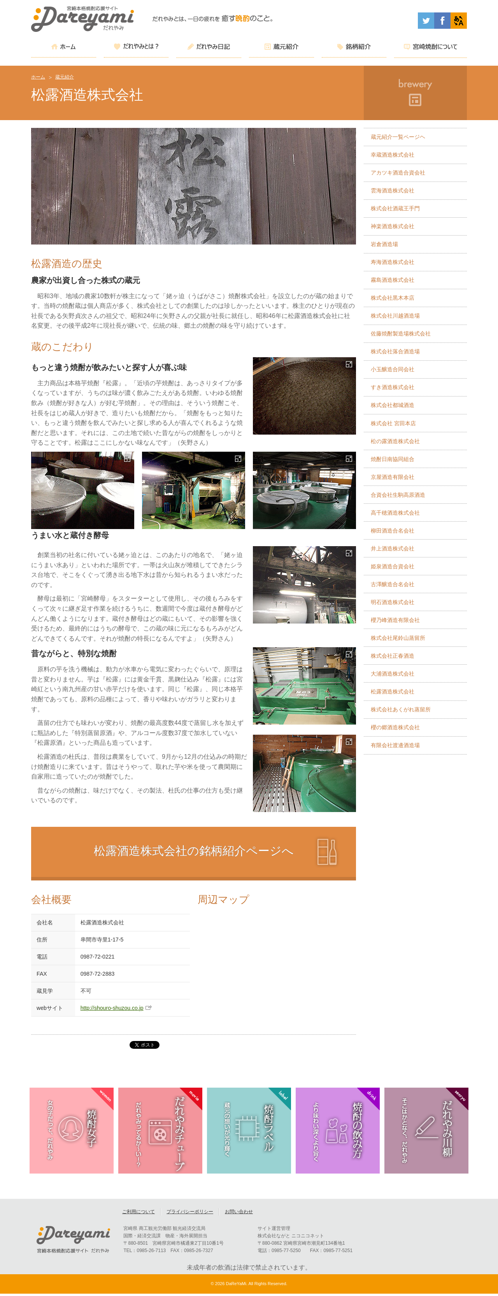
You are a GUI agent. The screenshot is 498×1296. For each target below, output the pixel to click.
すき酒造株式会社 (392, 387)
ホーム (38, 77)
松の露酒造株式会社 (395, 441)
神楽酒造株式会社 (392, 226)
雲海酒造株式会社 (392, 190)
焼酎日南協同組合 (392, 459)
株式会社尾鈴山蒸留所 (398, 638)
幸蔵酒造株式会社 (392, 155)
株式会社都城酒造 (392, 405)
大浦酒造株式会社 (392, 674)
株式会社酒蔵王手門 (395, 208)
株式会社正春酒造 (392, 656)
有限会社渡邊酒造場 (395, 745)
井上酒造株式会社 (392, 548)
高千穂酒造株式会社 (395, 513)
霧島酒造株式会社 (392, 280)
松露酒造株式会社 (392, 691)
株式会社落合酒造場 (395, 351)
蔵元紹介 (64, 77)
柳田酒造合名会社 (392, 530)
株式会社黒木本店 (392, 298)
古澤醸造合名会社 (392, 584)
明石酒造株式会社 (392, 602)
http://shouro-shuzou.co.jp (112, 1008)
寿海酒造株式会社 (392, 262)
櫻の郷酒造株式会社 (395, 727)
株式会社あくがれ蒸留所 (401, 709)
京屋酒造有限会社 (392, 477)
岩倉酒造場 (384, 244)
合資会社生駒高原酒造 (398, 495)
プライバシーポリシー (190, 1214)
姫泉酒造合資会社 (392, 566)
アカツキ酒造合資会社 (398, 172)
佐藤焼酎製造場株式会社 (401, 333)
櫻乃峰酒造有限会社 (395, 620)
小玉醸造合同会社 (392, 369)
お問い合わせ (239, 1214)
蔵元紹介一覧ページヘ (398, 137)
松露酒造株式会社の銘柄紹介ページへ (194, 850)
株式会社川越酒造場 (395, 316)
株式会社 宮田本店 (393, 423)
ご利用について (138, 1214)
